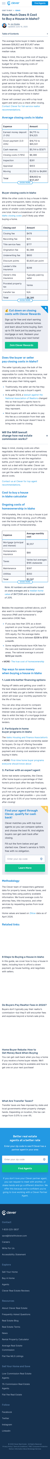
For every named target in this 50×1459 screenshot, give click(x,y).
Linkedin (6, 1430)
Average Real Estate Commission (12, 1347)
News (5, 1333)
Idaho (17, 10)
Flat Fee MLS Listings (12, 1356)
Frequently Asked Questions (16, 1314)
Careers (6, 1242)
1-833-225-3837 (10, 1229)
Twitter (5, 1418)
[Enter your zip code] (25, 858)
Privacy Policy (7, 1446)
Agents (5, 1284)
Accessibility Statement (14, 1254)
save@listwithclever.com (14, 1235)
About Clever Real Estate (14, 1308)
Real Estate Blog (10, 1320)
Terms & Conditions (20, 1446)
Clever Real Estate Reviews (15, 1290)
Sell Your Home (10, 1272)
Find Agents (40, 3)
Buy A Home (8, 1278)
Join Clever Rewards (21, 345)
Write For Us (8, 1248)
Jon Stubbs (15, 24)
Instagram (7, 1424)
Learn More (25, 867)
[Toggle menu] (3, 3)
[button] (25, 859)
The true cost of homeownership (27, 661)
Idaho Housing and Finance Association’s (26, 737)
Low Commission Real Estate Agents (16, 1375)
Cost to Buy (7, 10)
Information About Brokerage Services (28, 1449)
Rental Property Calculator (15, 1339)
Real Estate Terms (11, 1327)
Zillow (32, 913)
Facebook (7, 1412)
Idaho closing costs (12, 215)
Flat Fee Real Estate (12, 1394)
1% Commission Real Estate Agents (16, 1386)
